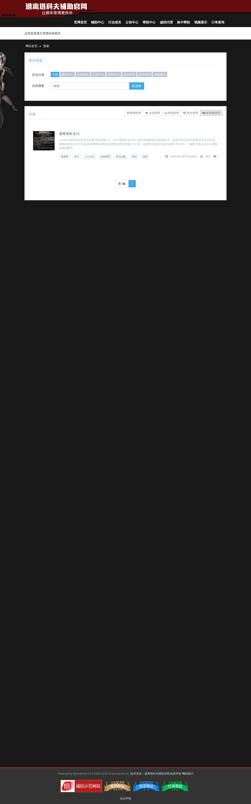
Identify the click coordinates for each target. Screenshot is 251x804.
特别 (134, 156)
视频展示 (200, 22)
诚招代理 (166, 22)
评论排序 (171, 113)
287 (207, 156)
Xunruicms (79, 773)
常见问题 (121, 156)
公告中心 (132, 22)
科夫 (76, 156)
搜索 (137, 86)
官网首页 (80, 22)
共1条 (122, 184)
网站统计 (187, 773)
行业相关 (114, 22)
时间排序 (134, 113)
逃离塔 (64, 156)
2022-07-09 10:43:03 (183, 156)
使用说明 (105, 156)
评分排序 (190, 113)
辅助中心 (97, 22)
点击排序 (152, 113)
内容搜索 (38, 86)
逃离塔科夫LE (69, 133)
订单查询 (217, 22)
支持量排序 (211, 113)
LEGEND (89, 156)
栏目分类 (38, 75)
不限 (55, 74)
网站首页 (32, 46)
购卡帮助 (183, 22)
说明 (145, 156)
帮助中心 (149, 22)
